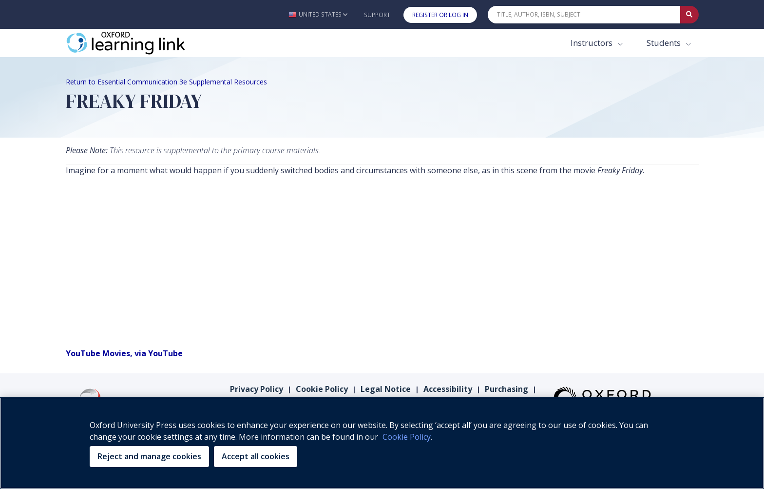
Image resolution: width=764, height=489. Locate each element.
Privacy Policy (256, 389)
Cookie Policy (322, 389)
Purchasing (506, 389)
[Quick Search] (584, 14)
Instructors (592, 42)
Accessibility (447, 389)
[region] (382, 443)
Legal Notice (386, 389)
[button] (318, 14)
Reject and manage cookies (149, 456)
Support (377, 15)
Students (665, 42)
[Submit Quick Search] (689, 14)
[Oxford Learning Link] (139, 43)
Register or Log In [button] (440, 15)
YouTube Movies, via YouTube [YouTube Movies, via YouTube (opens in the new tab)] (124, 353)
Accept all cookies (255, 456)
